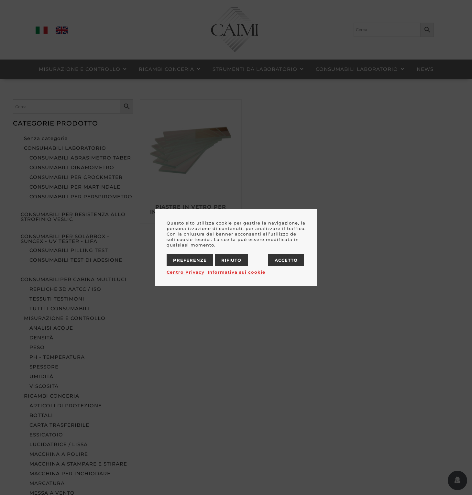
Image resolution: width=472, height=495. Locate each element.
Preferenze (190, 260)
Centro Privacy (185, 272)
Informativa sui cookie (236, 272)
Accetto (286, 260)
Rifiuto (231, 260)
